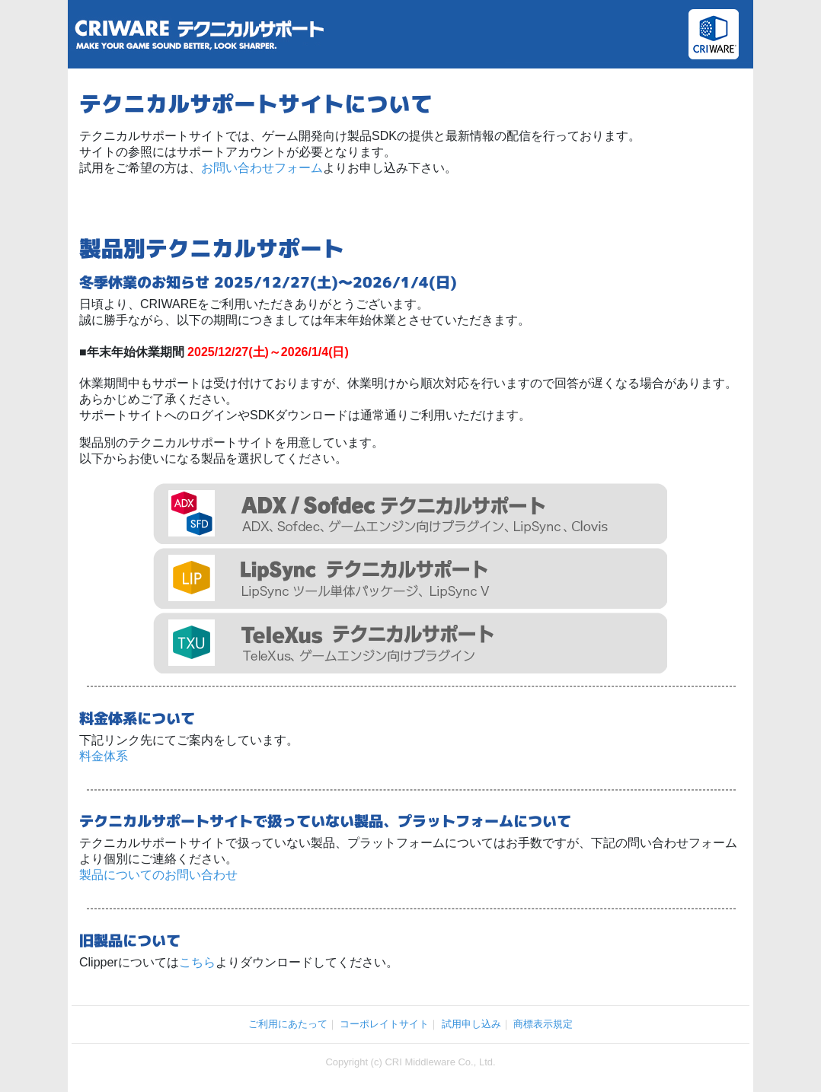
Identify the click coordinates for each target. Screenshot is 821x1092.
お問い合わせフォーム (262, 167)
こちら (197, 962)
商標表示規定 (543, 1024)
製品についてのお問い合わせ (158, 874)
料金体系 (103, 756)
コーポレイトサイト (384, 1024)
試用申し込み (471, 1024)
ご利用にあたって (287, 1024)
